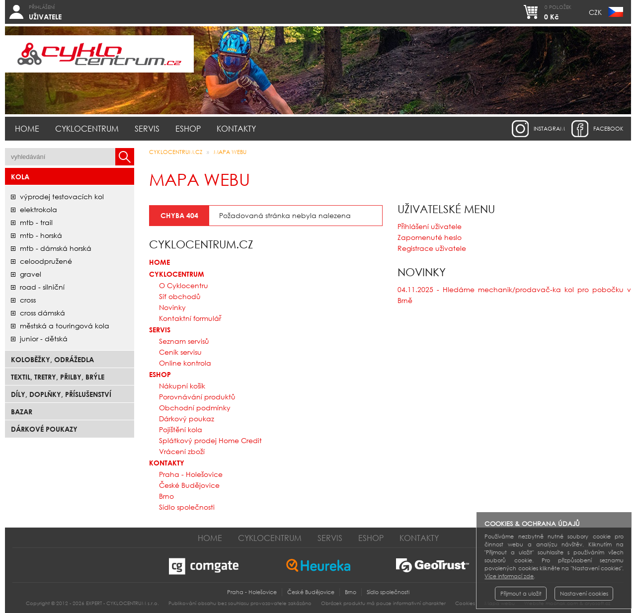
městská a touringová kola (64, 325)
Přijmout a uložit (521, 594)
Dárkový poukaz (186, 418)
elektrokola (38, 209)
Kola (20, 176)
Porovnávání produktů (197, 396)
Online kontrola (185, 363)
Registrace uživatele (432, 248)
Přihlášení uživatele (430, 226)
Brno (166, 496)
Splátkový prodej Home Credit (210, 440)
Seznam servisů (184, 341)
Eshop (188, 128)
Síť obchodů (180, 296)
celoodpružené (46, 261)
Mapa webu (230, 152)
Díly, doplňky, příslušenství (61, 394)
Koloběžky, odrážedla (52, 359)
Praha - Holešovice (191, 474)
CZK (595, 12)
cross (28, 300)
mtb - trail (36, 222)
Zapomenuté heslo (430, 237)
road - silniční (42, 287)
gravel (30, 274)
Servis (147, 128)
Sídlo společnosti (187, 507)
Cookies (465, 603)
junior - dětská (44, 338)
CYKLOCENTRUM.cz (175, 152)
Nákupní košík (182, 385)
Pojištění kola (180, 429)
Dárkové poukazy (44, 429)
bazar (21, 411)
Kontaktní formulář (190, 318)
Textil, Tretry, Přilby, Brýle (57, 377)
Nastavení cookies (584, 594)
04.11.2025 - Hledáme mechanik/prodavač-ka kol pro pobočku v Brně (514, 295)
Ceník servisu (180, 352)
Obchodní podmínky (195, 407)
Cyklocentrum (87, 128)
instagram (549, 129)
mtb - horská (41, 235)
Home (27, 128)
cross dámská (42, 312)
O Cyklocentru (183, 285)
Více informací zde (509, 576)
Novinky (172, 307)
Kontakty (236, 128)
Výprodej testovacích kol (62, 196)
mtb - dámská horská (55, 248)
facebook (608, 129)
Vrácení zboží (182, 451)
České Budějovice (189, 485)
